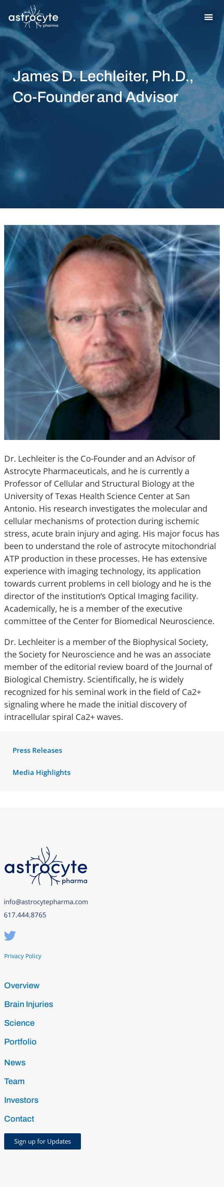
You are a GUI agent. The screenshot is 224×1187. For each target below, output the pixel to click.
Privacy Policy (22, 956)
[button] (209, 17)
